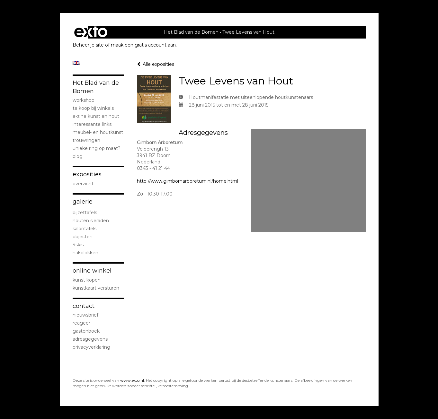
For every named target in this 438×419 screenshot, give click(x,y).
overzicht (83, 184)
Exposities (87, 174)
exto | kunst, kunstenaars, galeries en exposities (91, 32)
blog (78, 156)
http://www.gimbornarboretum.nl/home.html (187, 181)
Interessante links (92, 124)
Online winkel (92, 270)
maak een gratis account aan (143, 45)
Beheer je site (88, 45)
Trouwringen (86, 140)
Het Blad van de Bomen (191, 32)
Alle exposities (155, 64)
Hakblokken (85, 253)
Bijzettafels (85, 212)
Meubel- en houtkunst (98, 132)
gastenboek (86, 331)
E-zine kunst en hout (96, 116)
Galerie (83, 201)
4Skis (78, 245)
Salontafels (84, 228)
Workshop (83, 100)
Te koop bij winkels (93, 108)
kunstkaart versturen (96, 288)
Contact (83, 306)
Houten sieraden (91, 220)
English (76, 63)
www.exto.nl (132, 380)
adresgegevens (90, 339)
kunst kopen (87, 280)
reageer (81, 323)
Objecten (83, 237)
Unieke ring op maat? (97, 148)
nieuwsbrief (85, 315)
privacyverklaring (91, 347)
